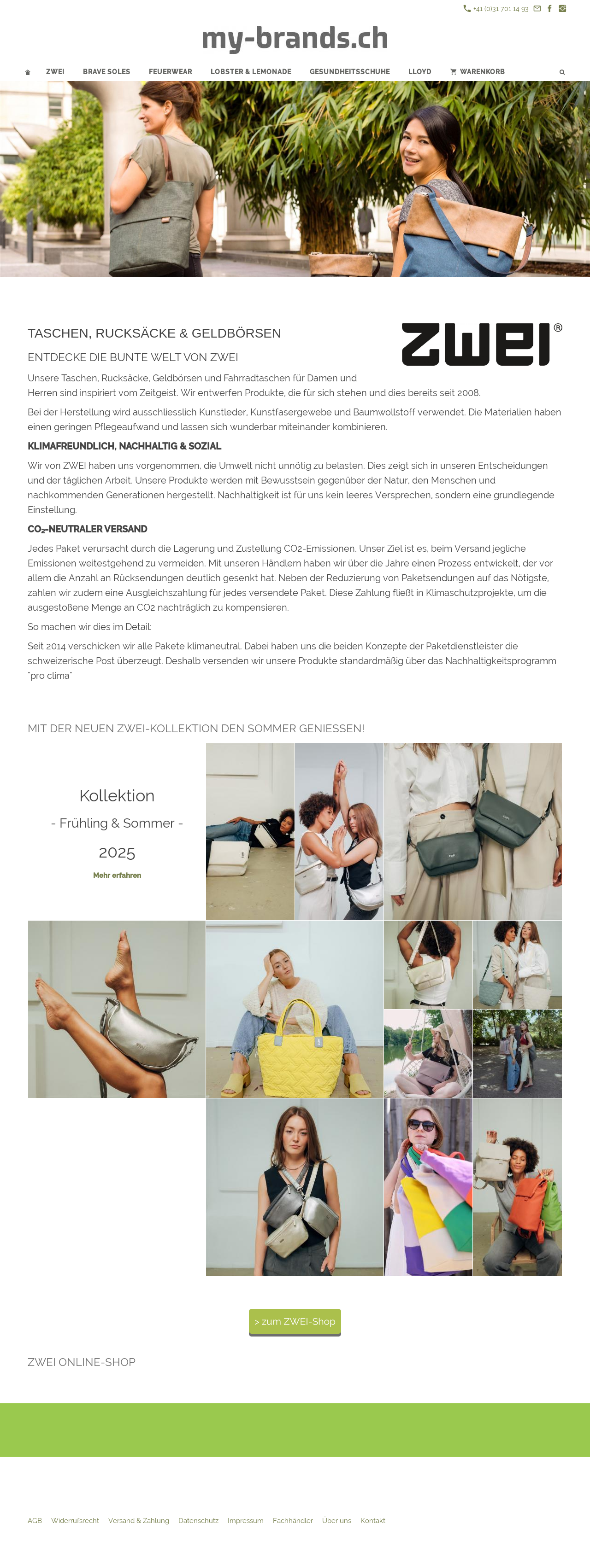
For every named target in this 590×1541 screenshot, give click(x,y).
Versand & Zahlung (138, 1521)
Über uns (336, 1521)
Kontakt (372, 1521)
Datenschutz (198, 1521)
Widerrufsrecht (75, 1521)
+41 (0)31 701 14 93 (496, 8)
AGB (35, 1521)
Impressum (246, 1521)
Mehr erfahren (117, 875)
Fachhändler (293, 1521)
